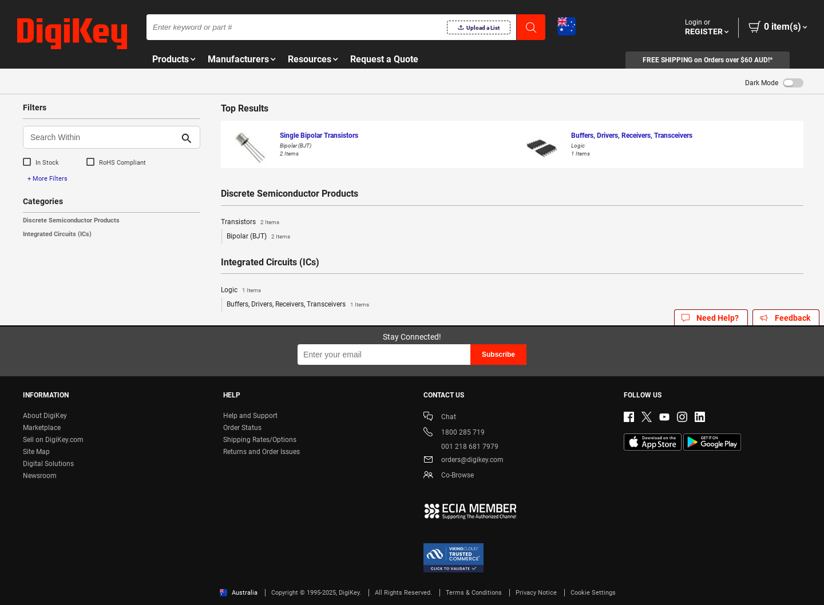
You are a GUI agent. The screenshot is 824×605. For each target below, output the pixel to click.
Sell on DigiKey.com (53, 440)
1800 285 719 (454, 433)
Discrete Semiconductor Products (71, 220)
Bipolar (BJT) (258, 237)
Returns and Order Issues (261, 452)
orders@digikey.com (463, 460)
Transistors (250, 222)
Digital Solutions (48, 464)
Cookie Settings (593, 592)
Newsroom (40, 476)
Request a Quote (384, 59)
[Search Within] (102, 137)
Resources (309, 59)
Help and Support (250, 416)
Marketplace (42, 428)
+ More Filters (47, 178)
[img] (72, 34)
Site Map (36, 452)
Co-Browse (448, 476)
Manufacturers (238, 59)
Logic (241, 290)
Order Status (242, 428)
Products (170, 59)
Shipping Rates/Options (259, 440)
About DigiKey (45, 416)
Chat (439, 417)
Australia (239, 592)
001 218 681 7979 (460, 447)
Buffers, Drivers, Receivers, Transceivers (298, 305)
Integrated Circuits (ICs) (57, 234)
